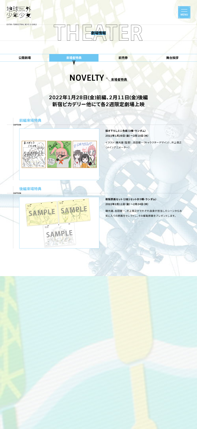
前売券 (123, 58)
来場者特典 (74, 58)
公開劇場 (24, 58)
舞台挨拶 (172, 58)
